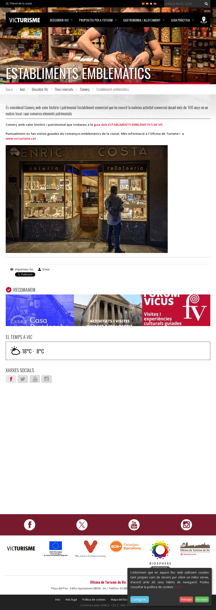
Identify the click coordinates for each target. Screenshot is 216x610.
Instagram (46, 379)
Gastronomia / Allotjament (142, 20)
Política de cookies (94, 599)
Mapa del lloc (119, 599)
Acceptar (202, 599)
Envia (46, 269)
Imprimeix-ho (24, 269)
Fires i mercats (64, 89)
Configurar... (140, 599)
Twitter (23, 379)
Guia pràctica (180, 20)
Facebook (11, 379)
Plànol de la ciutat (21, 3)
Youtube (35, 379)
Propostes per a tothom (96, 20)
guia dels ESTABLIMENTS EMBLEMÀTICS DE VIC (129, 125)
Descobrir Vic (59, 20)
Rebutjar (186, 599)
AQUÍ (178, 587)
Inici (22, 89)
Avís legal (71, 599)
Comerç (85, 89)
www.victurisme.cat (21, 138)
